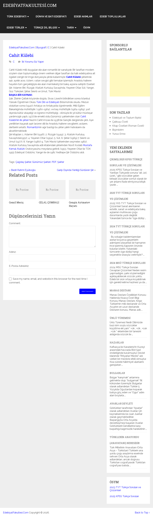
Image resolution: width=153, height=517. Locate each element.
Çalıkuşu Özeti (120, 121)
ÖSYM (86, 27)
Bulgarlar (117, 373)
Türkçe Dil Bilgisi (45, 27)
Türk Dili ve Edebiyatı (47, 102)
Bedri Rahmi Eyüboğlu (23, 170)
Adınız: (12, 251)
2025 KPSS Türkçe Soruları (124, 496)
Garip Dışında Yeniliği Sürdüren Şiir (75, 170)
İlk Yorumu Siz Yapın (33, 61)
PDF (54, 162)
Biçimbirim (118, 129)
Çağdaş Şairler (23, 162)
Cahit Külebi (21, 55)
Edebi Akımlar (83, 16)
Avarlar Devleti (121, 403)
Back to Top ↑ (142, 512)
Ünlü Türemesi (120, 317)
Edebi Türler (15, 27)
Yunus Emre (118, 133)
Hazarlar (117, 342)
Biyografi (41, 47)
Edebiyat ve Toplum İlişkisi (126, 117)
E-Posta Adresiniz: (19, 266)
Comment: (15, 223)
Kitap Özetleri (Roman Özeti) (128, 125)
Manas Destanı (120, 290)
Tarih (70, 27)
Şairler (60, 162)
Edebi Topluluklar (113, 16)
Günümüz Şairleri (41, 162)
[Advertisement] (131, 78)
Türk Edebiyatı (16, 16)
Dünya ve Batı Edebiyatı (51, 16)
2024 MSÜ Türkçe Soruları (128, 262)
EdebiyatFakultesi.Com (29, 5)
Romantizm (33, 127)
